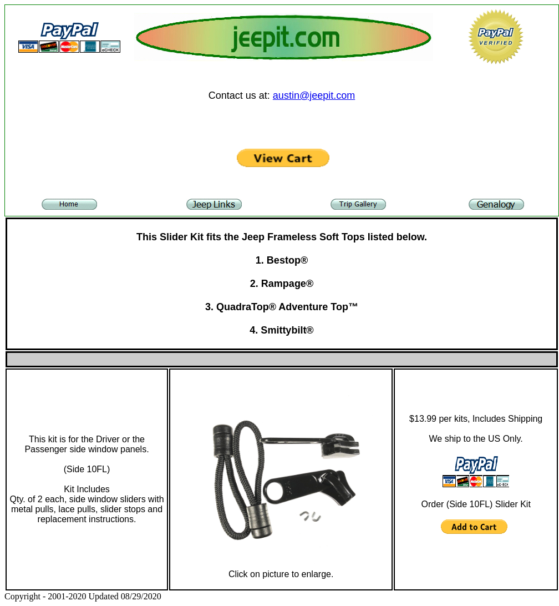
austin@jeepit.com (314, 95)
